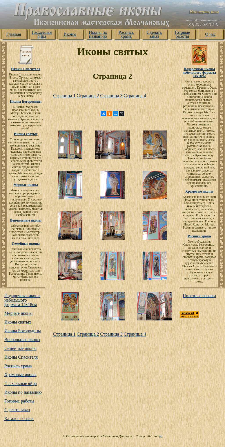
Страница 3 (111, 95)
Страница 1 (64, 95)
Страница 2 (88, 95)
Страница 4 (135, 95)
